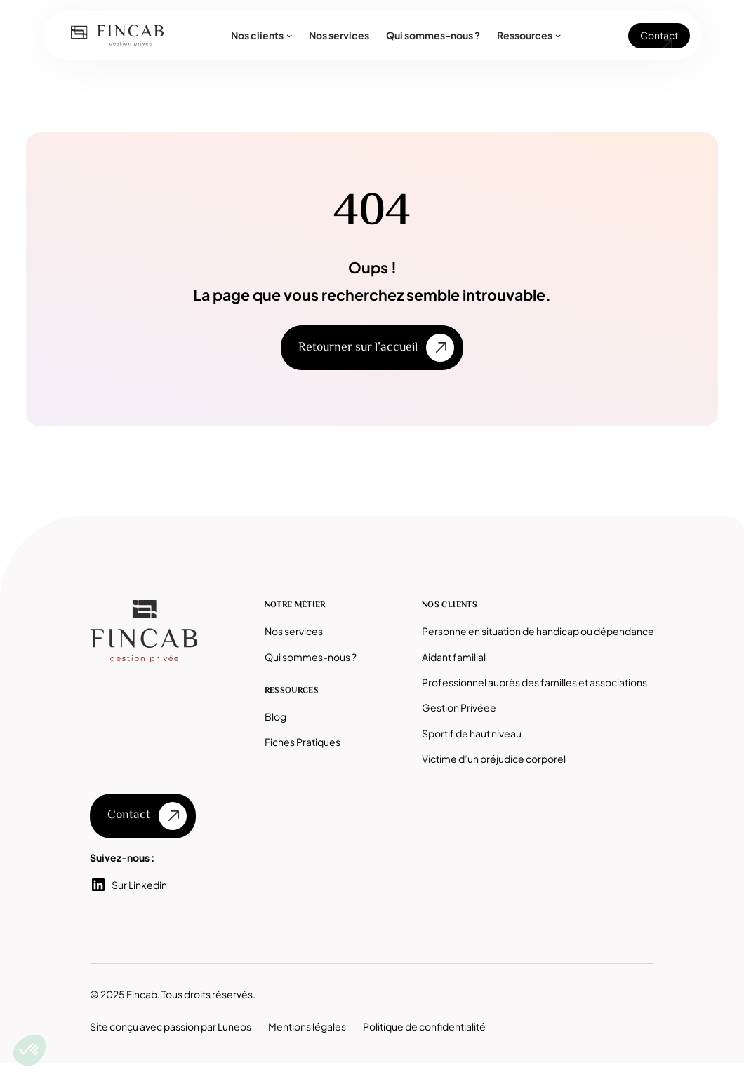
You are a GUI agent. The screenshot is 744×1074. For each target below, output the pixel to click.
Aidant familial (454, 657)
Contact (659, 35)
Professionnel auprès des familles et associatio (529, 682)
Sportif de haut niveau (472, 733)
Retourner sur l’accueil (358, 348)
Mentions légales (307, 1026)
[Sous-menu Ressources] (558, 35)
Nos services (294, 631)
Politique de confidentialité (424, 1026)
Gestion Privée (456, 707)
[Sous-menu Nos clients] (289, 35)
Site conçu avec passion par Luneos (170, 1026)
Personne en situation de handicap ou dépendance (538, 631)
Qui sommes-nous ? (311, 657)
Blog (275, 716)
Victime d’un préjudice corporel (494, 758)
